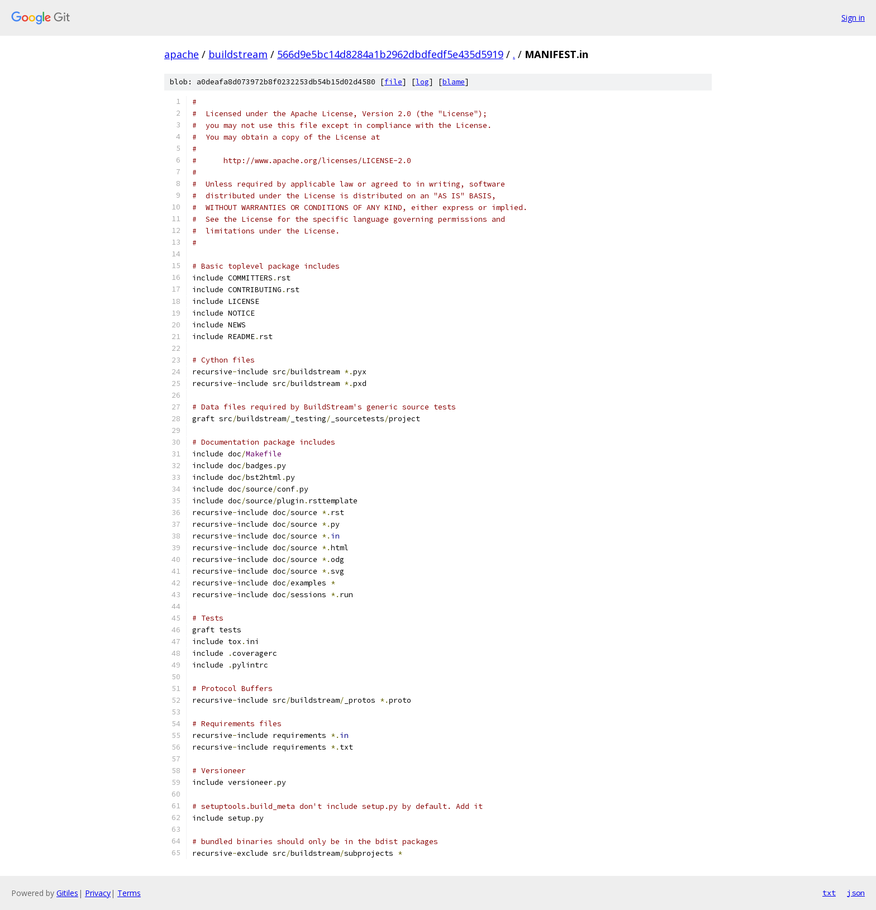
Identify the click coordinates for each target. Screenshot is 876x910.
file (393, 82)
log (422, 82)
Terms (129, 893)
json (856, 893)
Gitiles (67, 893)
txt (829, 893)
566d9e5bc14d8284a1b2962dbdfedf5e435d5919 (390, 54)
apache (181, 54)
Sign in (853, 17)
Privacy (98, 893)
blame (453, 82)
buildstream (238, 54)
